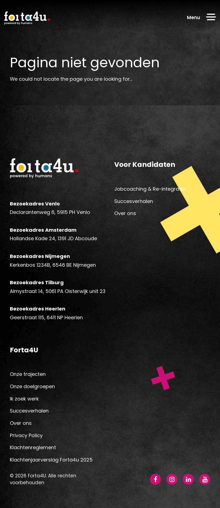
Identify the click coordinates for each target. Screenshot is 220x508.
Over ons (125, 213)
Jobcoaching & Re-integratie (149, 188)
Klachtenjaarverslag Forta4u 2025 (51, 459)
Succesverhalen (133, 201)
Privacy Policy (26, 435)
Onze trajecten (28, 374)
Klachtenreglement (33, 447)
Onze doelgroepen (32, 386)
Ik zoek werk (24, 398)
